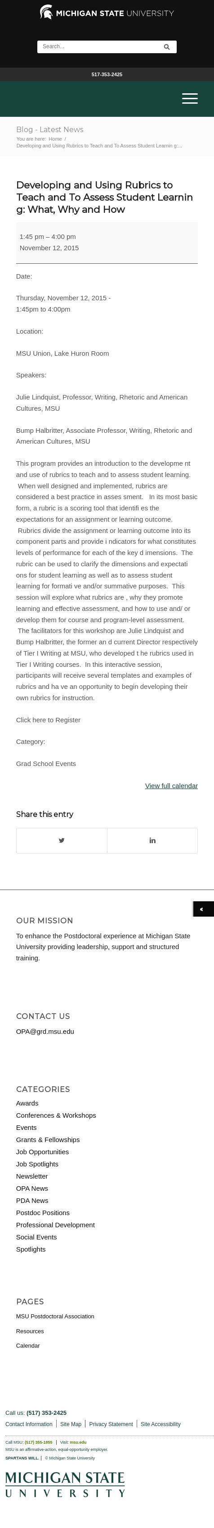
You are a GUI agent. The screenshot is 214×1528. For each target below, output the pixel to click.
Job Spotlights (37, 1164)
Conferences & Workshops (56, 1115)
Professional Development (55, 1225)
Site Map (70, 1424)
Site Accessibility (161, 1424)
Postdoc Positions (43, 1212)
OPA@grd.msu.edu (45, 1031)
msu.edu (78, 1442)
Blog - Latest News (49, 129)
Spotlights (31, 1249)
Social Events (36, 1237)
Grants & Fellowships (48, 1139)
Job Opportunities (42, 1152)
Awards (27, 1103)
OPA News (32, 1188)
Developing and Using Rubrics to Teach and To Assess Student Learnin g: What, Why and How (104, 197)
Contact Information (29, 1424)
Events (26, 1127)
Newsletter (32, 1176)
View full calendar (171, 785)
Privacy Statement (111, 1424)
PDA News (32, 1200)
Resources (30, 1331)
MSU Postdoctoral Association (55, 1316)
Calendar (28, 1345)
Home (55, 139)
